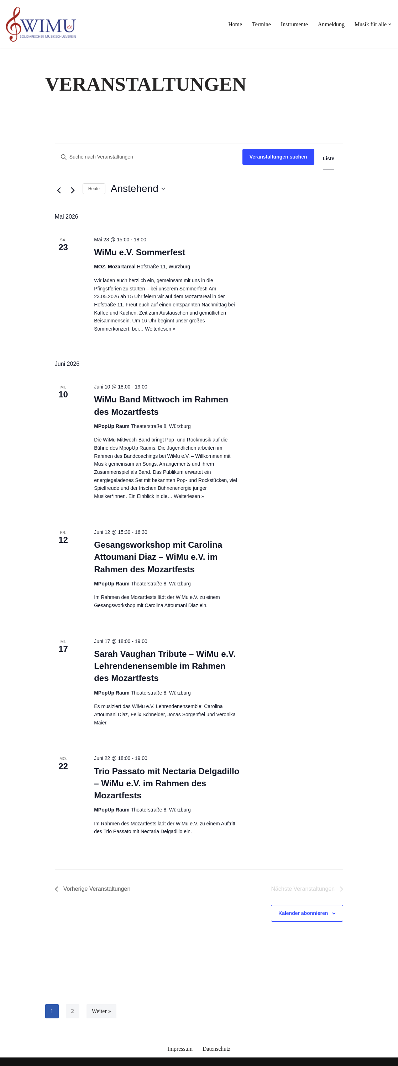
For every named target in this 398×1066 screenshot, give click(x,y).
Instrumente (293, 24)
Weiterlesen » (160, 329)
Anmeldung (331, 24)
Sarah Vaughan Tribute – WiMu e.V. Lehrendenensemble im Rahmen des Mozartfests (165, 666)
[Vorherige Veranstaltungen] (59, 190)
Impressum (180, 1049)
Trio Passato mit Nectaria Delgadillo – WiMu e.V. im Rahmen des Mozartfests (166, 783)
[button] (389, 24)
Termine (260, 24)
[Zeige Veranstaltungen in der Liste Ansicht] (329, 159)
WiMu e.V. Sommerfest (139, 252)
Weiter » (101, 1011)
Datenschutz (217, 1049)
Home (234, 24)
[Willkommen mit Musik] (41, 24)
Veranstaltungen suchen (278, 157)
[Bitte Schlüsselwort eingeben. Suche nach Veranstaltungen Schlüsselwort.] (148, 157)
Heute (94, 188)
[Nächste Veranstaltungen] (73, 190)
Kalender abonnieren (303, 913)
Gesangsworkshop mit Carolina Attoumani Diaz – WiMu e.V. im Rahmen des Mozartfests (158, 557)
